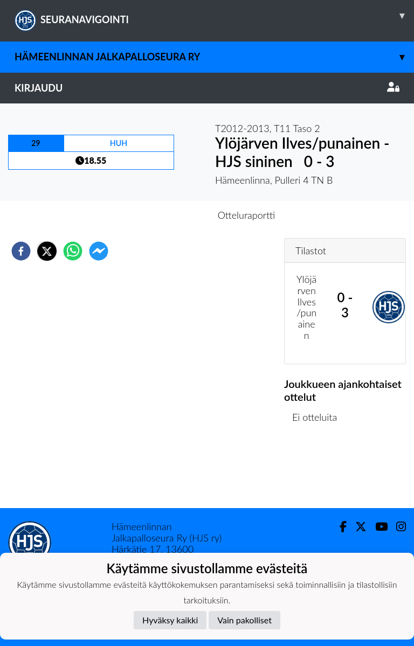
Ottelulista (319, 472)
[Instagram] (397, 526)
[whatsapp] (72, 251)
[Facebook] (339, 526)
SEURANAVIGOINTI (214, 15)
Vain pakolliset (244, 620)
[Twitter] (357, 526)
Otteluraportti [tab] (246, 215)
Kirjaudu (207, 88)
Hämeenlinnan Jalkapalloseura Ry (214, 56)
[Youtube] (377, 526)
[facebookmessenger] (98, 251)
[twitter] (47, 251)
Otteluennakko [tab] (170, 215)
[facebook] (21, 251)
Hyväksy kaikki (170, 620)
